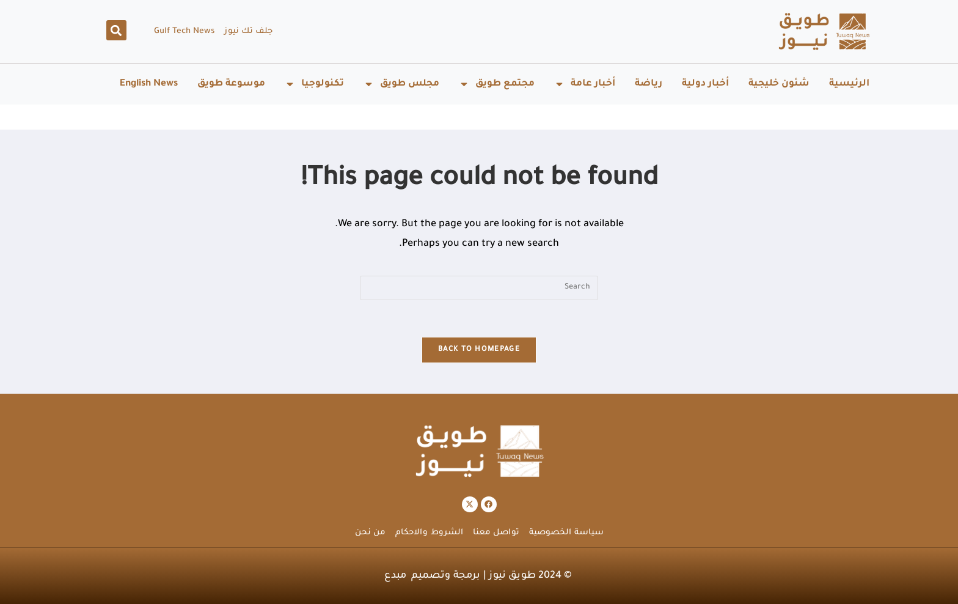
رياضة (648, 84)
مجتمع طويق (497, 84)
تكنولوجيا (314, 84)
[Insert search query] (479, 288)
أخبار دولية (705, 84)
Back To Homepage (479, 350)
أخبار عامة (584, 84)
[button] (116, 30)
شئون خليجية (779, 84)
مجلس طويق (401, 84)
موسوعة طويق (231, 84)
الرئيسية (849, 84)
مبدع (395, 575)
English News (149, 84)
